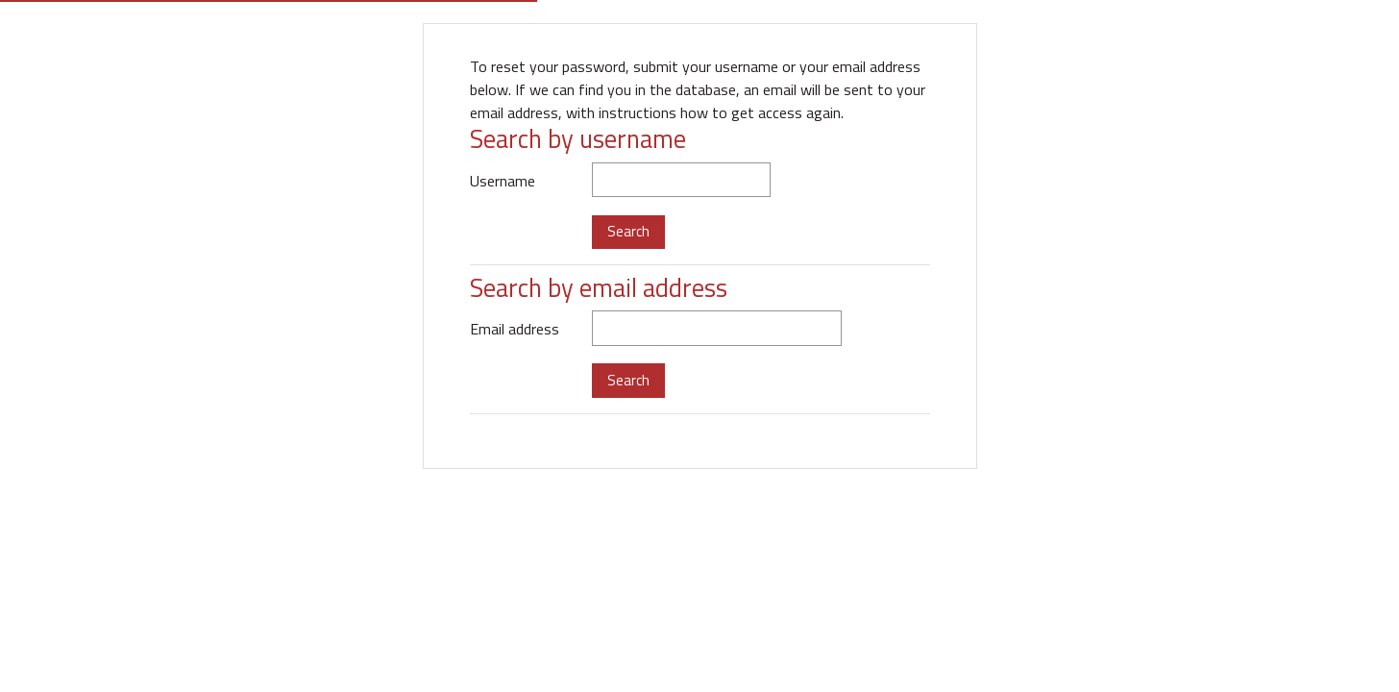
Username (502, 180)
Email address (514, 328)
